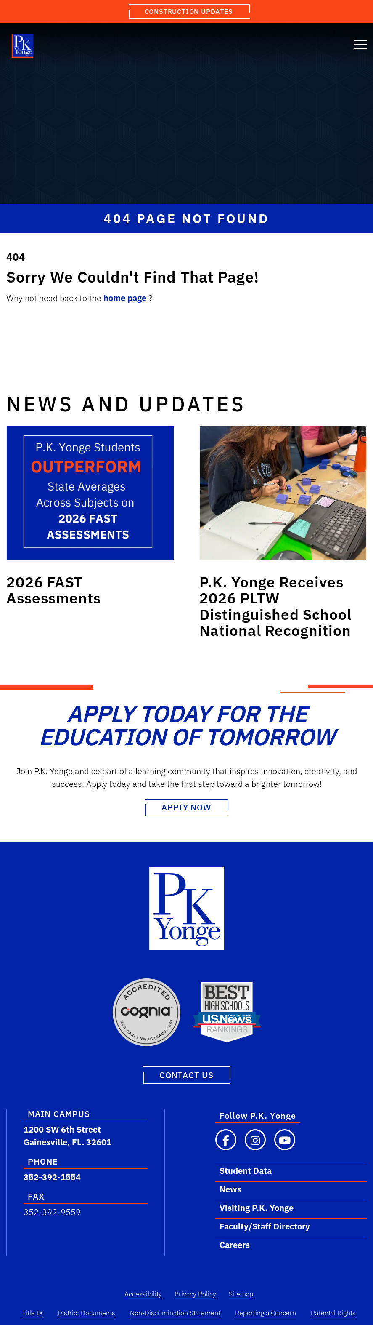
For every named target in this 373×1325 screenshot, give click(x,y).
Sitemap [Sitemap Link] (241, 1294)
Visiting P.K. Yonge (257, 1207)
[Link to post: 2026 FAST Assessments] (90, 493)
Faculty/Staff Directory (265, 1226)
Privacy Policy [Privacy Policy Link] (195, 1294)
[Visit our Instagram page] (255, 1139)
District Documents (86, 1313)
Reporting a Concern (265, 1313)
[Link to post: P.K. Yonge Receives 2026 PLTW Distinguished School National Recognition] (283, 493)
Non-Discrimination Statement (175, 1313)
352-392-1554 (52, 1177)
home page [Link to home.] (125, 298)
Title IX (32, 1313)
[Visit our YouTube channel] (284, 1139)
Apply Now (186, 807)
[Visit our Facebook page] (225, 1139)
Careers (235, 1244)
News (230, 1189)
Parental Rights (333, 1313)
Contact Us (186, 1075)
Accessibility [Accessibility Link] (143, 1294)
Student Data (246, 1170)
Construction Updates (189, 11)
